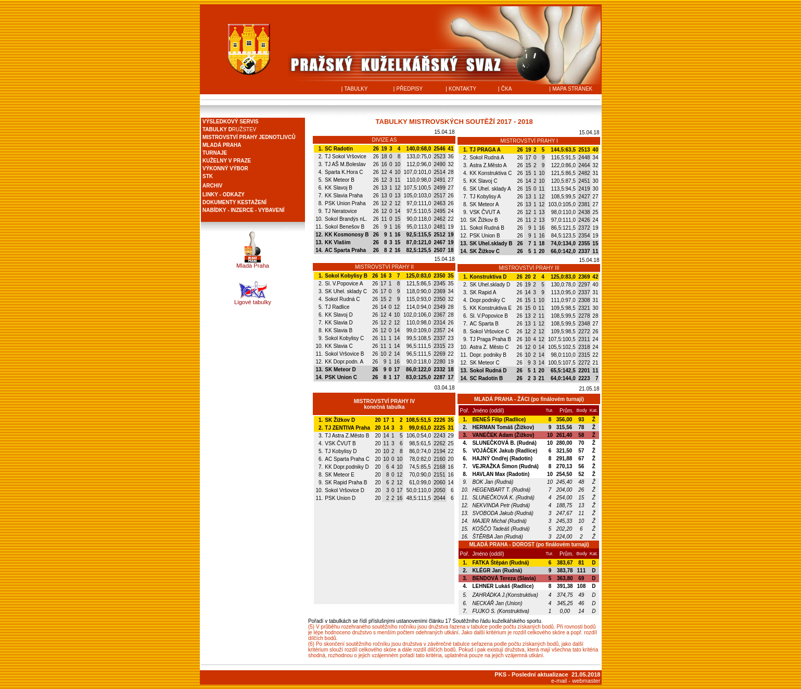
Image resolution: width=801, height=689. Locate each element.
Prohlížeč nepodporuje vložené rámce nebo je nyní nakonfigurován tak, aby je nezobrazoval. (253, 170)
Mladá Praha (252, 265)
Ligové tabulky (252, 302)
